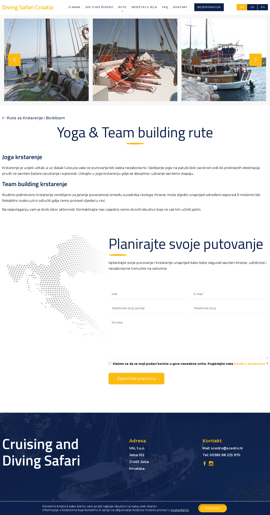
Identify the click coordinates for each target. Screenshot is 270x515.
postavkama (180, 510)
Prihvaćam (212, 508)
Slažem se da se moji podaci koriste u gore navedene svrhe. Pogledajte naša (190, 364)
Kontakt (180, 7)
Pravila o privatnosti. (250, 364)
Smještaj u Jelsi (144, 7)
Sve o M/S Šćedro (99, 7)
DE (252, 7)
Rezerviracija (209, 7)
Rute (122, 7)
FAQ (165, 7)
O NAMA (74, 7)
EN (263, 7)
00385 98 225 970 (225, 455)
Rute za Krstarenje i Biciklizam (36, 118)
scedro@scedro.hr (227, 448)
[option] (46, 60)
